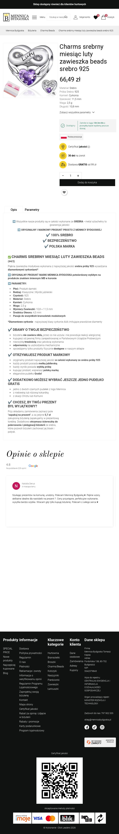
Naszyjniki (53, 675)
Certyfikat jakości (28, 708)
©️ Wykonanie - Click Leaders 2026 (59, 827)
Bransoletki (54, 657)
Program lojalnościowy (31, 730)
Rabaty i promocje (29, 721)
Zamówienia (76, 661)
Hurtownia (53, 653)
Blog (5, 673)
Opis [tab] (14, 210)
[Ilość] (70, 176)
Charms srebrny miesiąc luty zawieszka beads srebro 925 (86, 30)
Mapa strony (26, 704)
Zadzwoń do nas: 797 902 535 (98, 713)
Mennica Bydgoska (15, 30)
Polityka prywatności (30, 653)
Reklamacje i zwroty (30, 671)
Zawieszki (53, 684)
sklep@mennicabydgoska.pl (97, 719)
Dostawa (24, 648)
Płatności (24, 666)
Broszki (52, 662)
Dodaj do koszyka (87, 182)
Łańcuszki (53, 688)
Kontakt (23, 700)
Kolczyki (52, 671)
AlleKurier (110, 742)
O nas (22, 662)
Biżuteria (32, 30)
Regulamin (25, 657)
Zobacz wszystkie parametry (77, 112)
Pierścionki (54, 679)
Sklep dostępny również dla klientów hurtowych (59, 4)
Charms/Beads (47, 30)
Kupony (74, 670)
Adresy (73, 665)
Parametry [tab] (32, 210)
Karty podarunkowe (29, 726)
